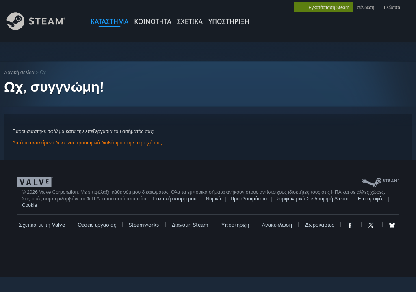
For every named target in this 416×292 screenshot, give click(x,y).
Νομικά (213, 199)
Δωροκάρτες (319, 224)
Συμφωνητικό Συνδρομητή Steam (313, 199)
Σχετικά (190, 21)
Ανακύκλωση (277, 224)
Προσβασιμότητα (249, 199)
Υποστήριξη (235, 224)
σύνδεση (365, 7)
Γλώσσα (392, 7)
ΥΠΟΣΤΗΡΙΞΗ (228, 21)
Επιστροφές (371, 199)
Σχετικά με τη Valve (42, 224)
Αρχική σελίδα (19, 72)
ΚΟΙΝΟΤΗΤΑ (152, 21)
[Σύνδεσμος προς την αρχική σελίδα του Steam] (42, 27)
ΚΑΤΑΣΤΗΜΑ (109, 21)
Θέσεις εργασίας (97, 224)
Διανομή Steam (190, 224)
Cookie (29, 205)
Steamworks (144, 224)
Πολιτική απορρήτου (174, 199)
